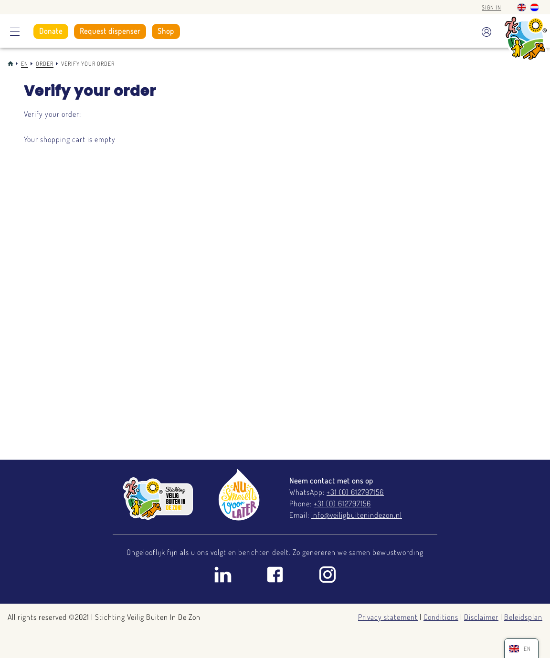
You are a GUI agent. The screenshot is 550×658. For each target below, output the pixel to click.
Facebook (275, 575)
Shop (166, 31)
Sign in (491, 7)
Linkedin (222, 575)
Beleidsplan (523, 617)
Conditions (440, 617)
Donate (51, 31)
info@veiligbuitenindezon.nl (356, 515)
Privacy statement (388, 617)
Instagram (327, 575)
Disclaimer (481, 617)
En (24, 63)
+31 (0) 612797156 (355, 492)
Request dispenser (110, 31)
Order (44, 63)
